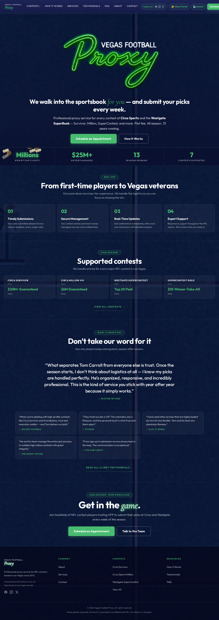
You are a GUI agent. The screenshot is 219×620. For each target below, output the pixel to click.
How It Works (53, 6)
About (118, 6)
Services (72, 6)
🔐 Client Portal (179, 6)
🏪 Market (198, 6)
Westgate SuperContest (125, 582)
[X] (163, 6)
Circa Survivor (120, 567)
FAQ (107, 6)
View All (117, 589)
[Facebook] (156, 6)
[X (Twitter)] (16, 592)
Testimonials (91, 6)
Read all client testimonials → (109, 467)
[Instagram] (159, 6)
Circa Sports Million (123, 574)
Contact (132, 6)
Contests (33, 6)
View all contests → (109, 306)
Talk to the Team (133, 531)
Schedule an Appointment (93, 138)
